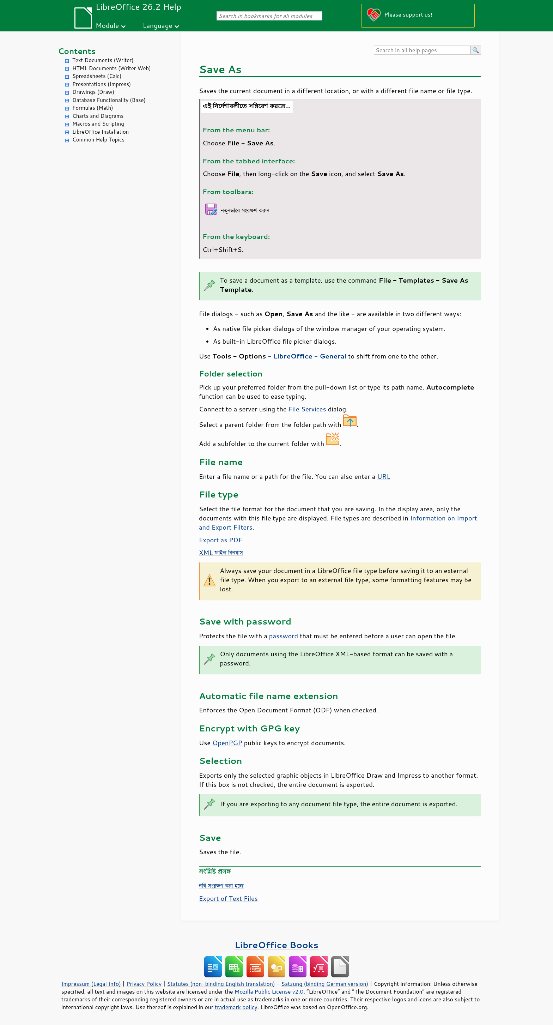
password (283, 635)
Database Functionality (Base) (109, 100)
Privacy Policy (144, 984)
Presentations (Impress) (101, 84)
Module (107, 25)
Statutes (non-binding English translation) (221, 984)
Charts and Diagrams (97, 116)
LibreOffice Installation (100, 131)
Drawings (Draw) (93, 92)
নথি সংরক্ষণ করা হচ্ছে (221, 885)
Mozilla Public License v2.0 (269, 991)
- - (306, 356)
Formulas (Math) (92, 107)
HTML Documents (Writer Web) (111, 68)
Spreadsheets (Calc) (96, 76)
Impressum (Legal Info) (91, 984)
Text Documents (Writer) (103, 60)
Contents (77, 51)
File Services (307, 409)
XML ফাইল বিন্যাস (221, 552)
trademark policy (236, 1007)
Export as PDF (220, 539)
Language (157, 25)
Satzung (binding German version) (325, 984)
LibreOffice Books (276, 945)
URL (383, 476)
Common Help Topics (98, 139)
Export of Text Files (228, 898)
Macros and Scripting (98, 123)
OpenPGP (227, 742)
